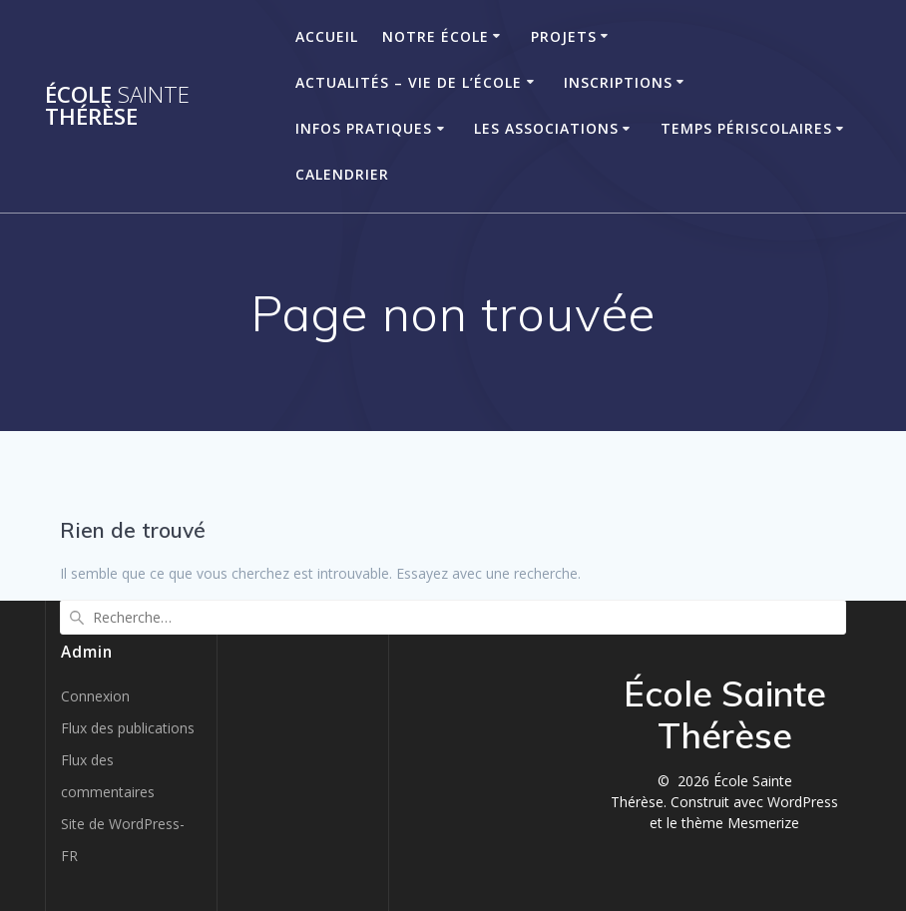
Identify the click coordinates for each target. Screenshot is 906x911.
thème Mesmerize (740, 822)
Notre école (435, 36)
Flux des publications (128, 727)
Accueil (326, 36)
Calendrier (342, 174)
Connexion (95, 695)
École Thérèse (117, 106)
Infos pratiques (363, 128)
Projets (564, 36)
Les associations (546, 128)
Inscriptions (618, 82)
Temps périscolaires (746, 128)
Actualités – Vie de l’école (408, 82)
